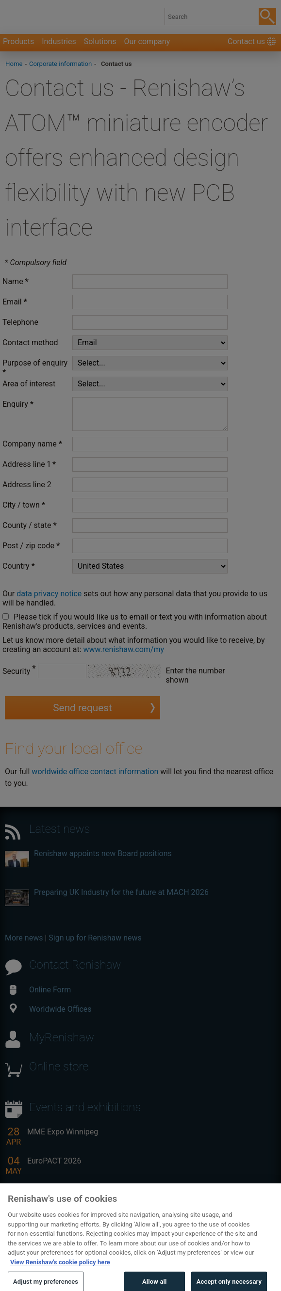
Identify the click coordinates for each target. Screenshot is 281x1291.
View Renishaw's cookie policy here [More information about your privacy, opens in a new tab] (60, 1271)
